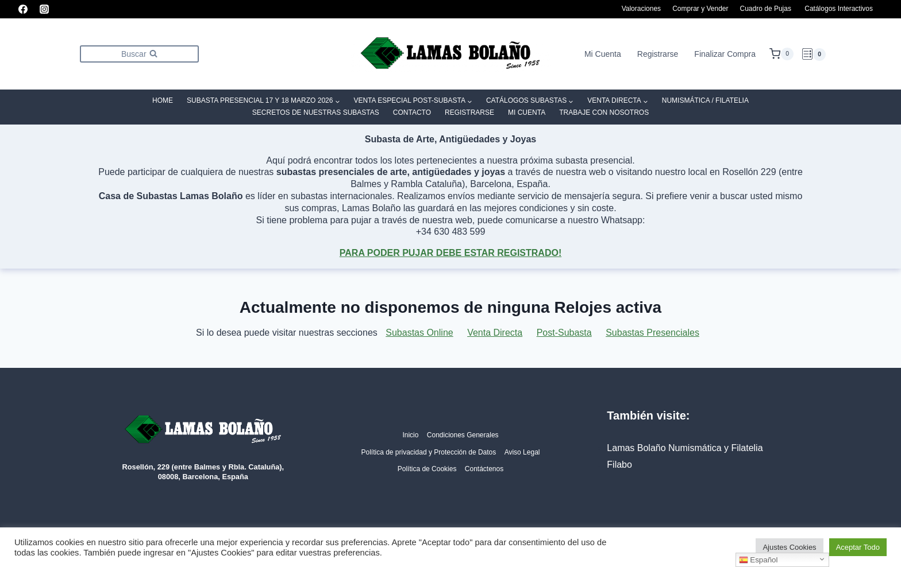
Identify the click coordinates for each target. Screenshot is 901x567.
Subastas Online (419, 332)
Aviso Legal (522, 452)
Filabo (619, 464)
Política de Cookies (427, 469)
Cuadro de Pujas (765, 9)
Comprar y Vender (700, 9)
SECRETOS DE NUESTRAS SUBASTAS (315, 112)
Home (162, 100)
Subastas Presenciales (652, 332)
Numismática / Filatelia (705, 100)
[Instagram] (44, 9)
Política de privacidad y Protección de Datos (428, 452)
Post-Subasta (564, 332)
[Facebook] (23, 9)
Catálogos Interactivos (838, 9)
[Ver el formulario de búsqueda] (139, 53)
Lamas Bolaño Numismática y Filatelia (685, 448)
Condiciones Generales (463, 435)
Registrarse (658, 54)
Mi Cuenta (602, 54)
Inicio (410, 435)
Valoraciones (641, 9)
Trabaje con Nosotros (604, 112)
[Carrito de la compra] (781, 54)
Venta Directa (494, 332)
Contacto (412, 112)
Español (758, 560)
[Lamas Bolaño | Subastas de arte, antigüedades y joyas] (450, 54)
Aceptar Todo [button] (858, 547)
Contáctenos (484, 469)
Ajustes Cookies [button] (789, 547)
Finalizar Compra (725, 54)
